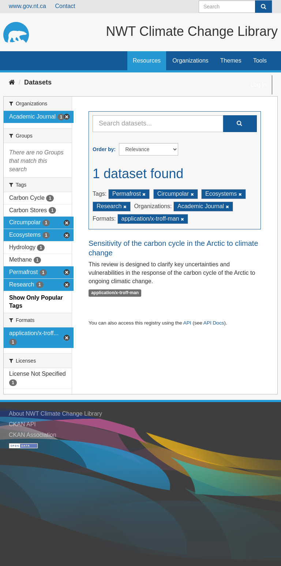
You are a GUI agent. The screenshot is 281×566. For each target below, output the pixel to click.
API (187, 323)
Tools (260, 60)
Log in (259, 85)
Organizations (190, 60)
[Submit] (263, 6)
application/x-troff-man (115, 292)
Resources (147, 60)
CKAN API (22, 424)
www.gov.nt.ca (27, 6)
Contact (65, 6)
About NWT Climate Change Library (55, 414)
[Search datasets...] (158, 123)
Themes (230, 60)
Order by (103, 149)
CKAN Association (32, 435)
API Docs (213, 323)
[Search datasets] (235, 6)
